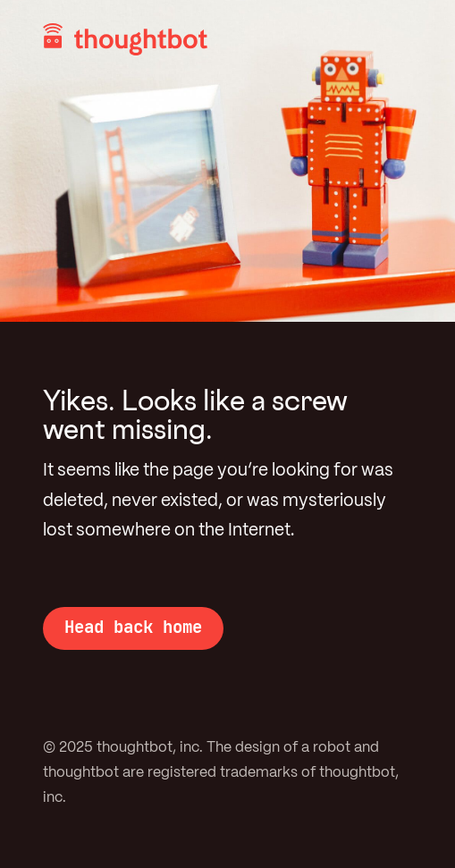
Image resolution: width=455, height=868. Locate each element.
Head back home (133, 626)
